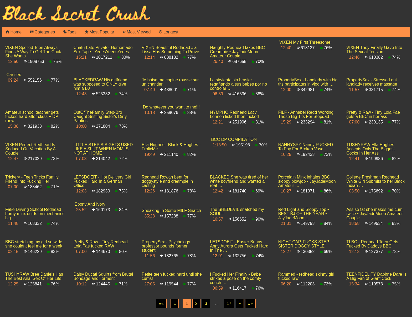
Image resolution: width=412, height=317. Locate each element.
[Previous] (175, 303)
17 (229, 303)
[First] (161, 303)
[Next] (240, 303)
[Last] (250, 303)
